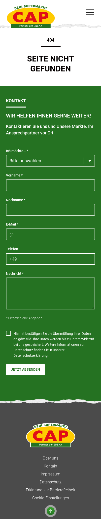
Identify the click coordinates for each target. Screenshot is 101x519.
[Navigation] (90, 12)
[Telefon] (50, 259)
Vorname (14, 175)
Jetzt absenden (25, 369)
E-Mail (12, 224)
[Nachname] (50, 210)
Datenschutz (51, 482)
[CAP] (31, 16)
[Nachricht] (50, 293)
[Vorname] (50, 185)
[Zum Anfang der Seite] (51, 511)
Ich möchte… (17, 151)
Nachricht (15, 274)
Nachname (15, 200)
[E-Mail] (50, 234)
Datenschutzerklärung (30, 355)
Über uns (50, 458)
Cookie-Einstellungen (50, 498)
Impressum (50, 474)
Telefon (12, 249)
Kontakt (50, 466)
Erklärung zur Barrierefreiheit (50, 490)
